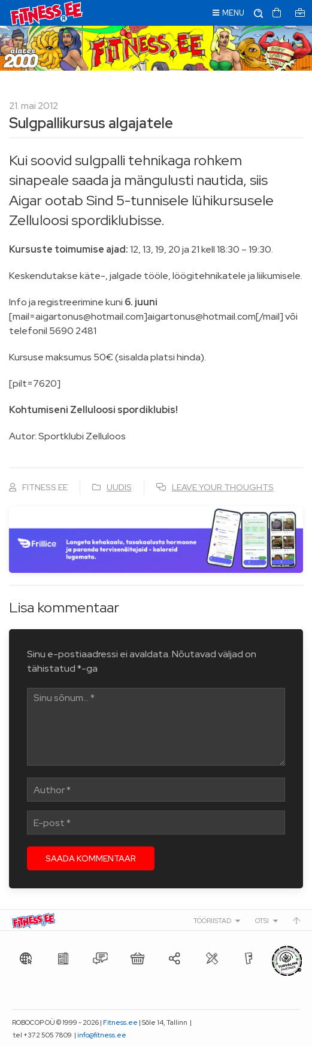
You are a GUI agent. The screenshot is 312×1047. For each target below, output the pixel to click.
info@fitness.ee (101, 1035)
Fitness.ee (120, 1022)
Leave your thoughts (223, 487)
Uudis (119, 487)
